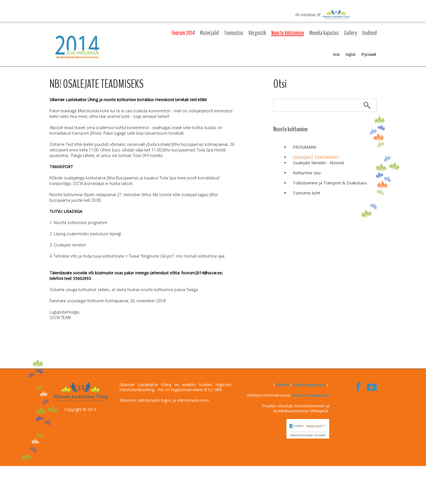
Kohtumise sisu (307, 172)
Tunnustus (233, 32)
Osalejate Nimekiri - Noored (318, 162)
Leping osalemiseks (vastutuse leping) (87, 233)
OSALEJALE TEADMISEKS (316, 157)
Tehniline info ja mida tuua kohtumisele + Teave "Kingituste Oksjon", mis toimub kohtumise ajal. (139, 256)
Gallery (350, 32)
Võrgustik (257, 32)
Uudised (369, 32)
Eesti (336, 54)
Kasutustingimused (309, 384)
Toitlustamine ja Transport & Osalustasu (330, 183)
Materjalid (209, 32)
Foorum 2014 (183, 32)
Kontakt (282, 384)
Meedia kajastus (324, 32)
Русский (369, 54)
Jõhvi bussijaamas (188, 144)
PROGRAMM (304, 147)
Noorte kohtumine (287, 32)
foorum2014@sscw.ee (310, 395)
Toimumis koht (306, 193)
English (351, 54)
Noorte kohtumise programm (80, 222)
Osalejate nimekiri (70, 245)
